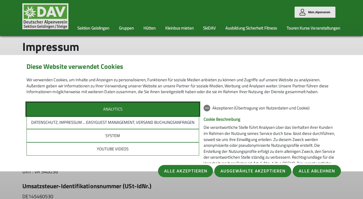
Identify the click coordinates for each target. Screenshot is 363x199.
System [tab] (112, 135)
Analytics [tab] (112, 109)
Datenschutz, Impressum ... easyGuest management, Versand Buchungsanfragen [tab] (112, 122)
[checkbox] (270, 108)
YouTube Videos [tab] (113, 149)
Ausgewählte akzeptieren (252, 171)
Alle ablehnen (317, 171)
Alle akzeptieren (185, 171)
